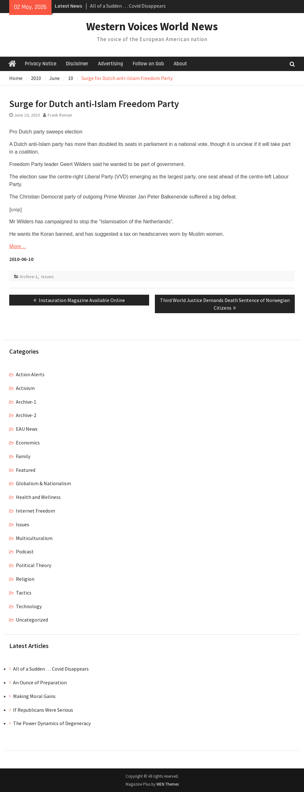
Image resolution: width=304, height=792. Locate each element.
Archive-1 (29, 276)
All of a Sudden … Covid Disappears (128, 6)
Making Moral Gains (34, 696)
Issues (47, 276)
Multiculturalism (34, 538)
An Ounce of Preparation (40, 682)
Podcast (25, 551)
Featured (25, 470)
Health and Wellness (38, 497)
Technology (29, 606)
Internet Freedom (35, 511)
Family (23, 456)
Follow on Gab (148, 63)
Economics (28, 442)
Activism (25, 388)
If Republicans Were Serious (43, 710)
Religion (25, 579)
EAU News (27, 429)
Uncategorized (32, 619)
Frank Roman (60, 115)
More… (17, 246)
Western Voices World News (152, 26)
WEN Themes (167, 784)
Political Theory (33, 565)
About (180, 63)
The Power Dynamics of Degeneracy (52, 723)
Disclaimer (77, 63)
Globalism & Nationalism (43, 483)
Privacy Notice (40, 63)
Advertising (110, 63)
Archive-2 (26, 415)
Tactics (23, 592)
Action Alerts (30, 374)
